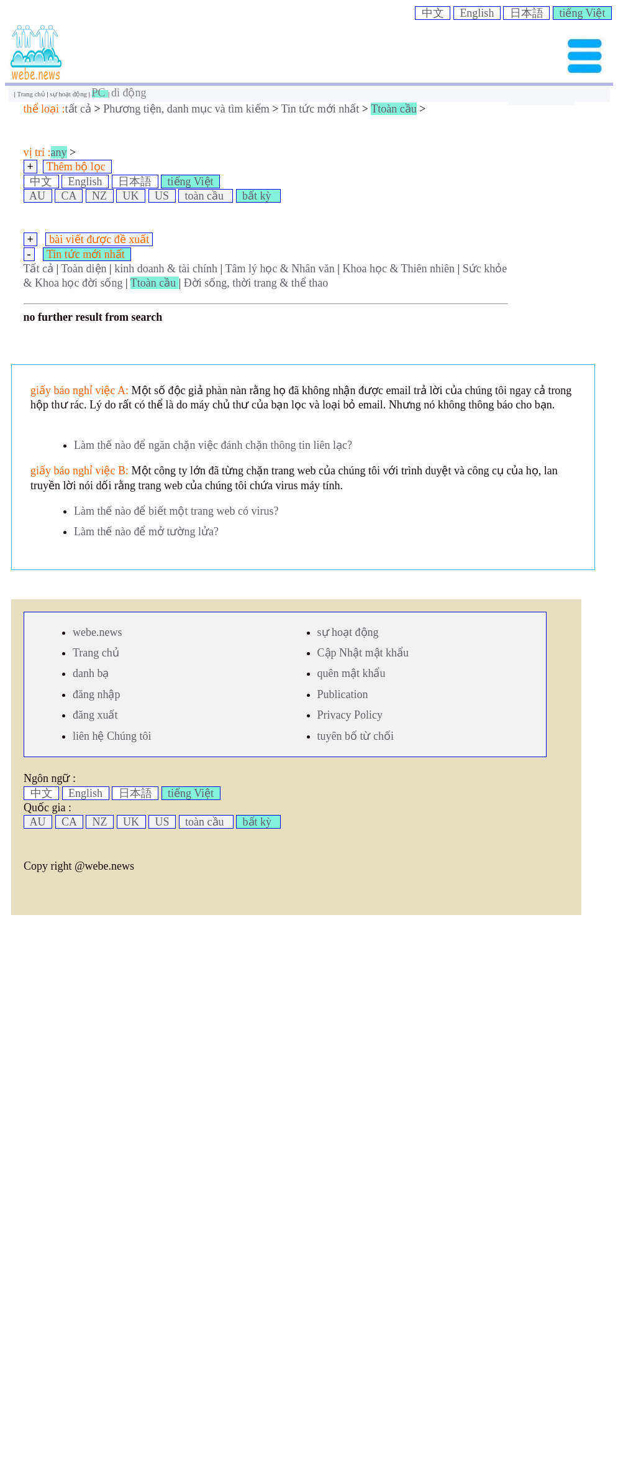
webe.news (97, 632)
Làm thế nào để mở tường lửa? (146, 531)
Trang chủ (32, 94)
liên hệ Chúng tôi (112, 736)
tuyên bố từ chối (355, 736)
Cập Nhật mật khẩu (363, 653)
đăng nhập (96, 694)
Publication (342, 694)
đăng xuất (95, 715)
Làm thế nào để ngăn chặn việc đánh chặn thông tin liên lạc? (213, 445)
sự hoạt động (69, 94)
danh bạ (91, 673)
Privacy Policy (350, 715)
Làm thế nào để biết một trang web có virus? (176, 511)
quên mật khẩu (351, 673)
